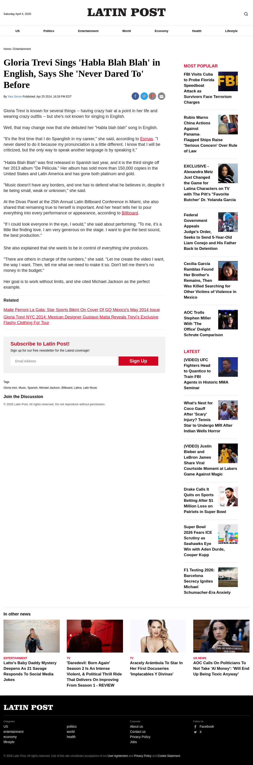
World (126, 31)
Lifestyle (231, 31)
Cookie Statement (169, 756)
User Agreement (118, 756)
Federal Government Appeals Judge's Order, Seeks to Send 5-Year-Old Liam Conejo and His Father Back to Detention (210, 232)
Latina (78, 387)
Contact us (138, 732)
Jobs (133, 742)
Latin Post (127, 12)
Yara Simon (15, 96)
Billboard (130, 213)
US (17, 31)
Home (7, 49)
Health (196, 31)
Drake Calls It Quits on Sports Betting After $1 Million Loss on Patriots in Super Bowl (205, 500)
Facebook (207, 726)
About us (136, 726)
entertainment (14, 732)
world (70, 732)
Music (22, 387)
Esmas (146, 138)
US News (199, 658)
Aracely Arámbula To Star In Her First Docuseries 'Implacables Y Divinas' (156, 668)
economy (10, 737)
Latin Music (90, 387)
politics (72, 726)
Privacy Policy (140, 737)
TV (68, 658)
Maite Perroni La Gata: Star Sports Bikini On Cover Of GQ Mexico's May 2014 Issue (82, 309)
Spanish (33, 387)
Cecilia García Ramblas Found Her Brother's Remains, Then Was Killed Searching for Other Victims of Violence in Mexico (210, 281)
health (71, 737)
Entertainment (88, 31)
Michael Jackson (49, 387)
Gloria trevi (10, 387)
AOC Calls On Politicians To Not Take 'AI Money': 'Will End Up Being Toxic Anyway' (221, 668)
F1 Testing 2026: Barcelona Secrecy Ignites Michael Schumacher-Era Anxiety (207, 581)
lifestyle (9, 742)
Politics (48, 31)
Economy (162, 31)
